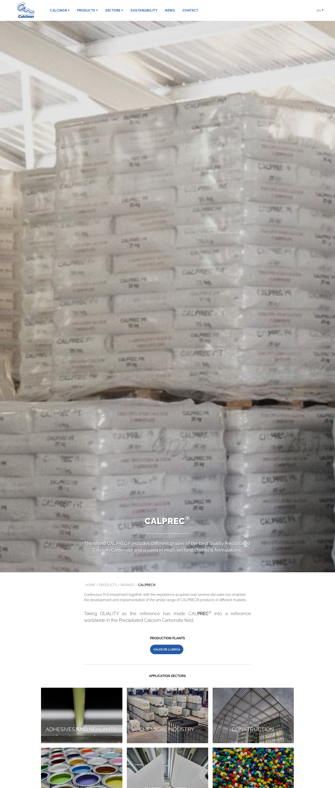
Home (90, 585)
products (108, 585)
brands (127, 585)
